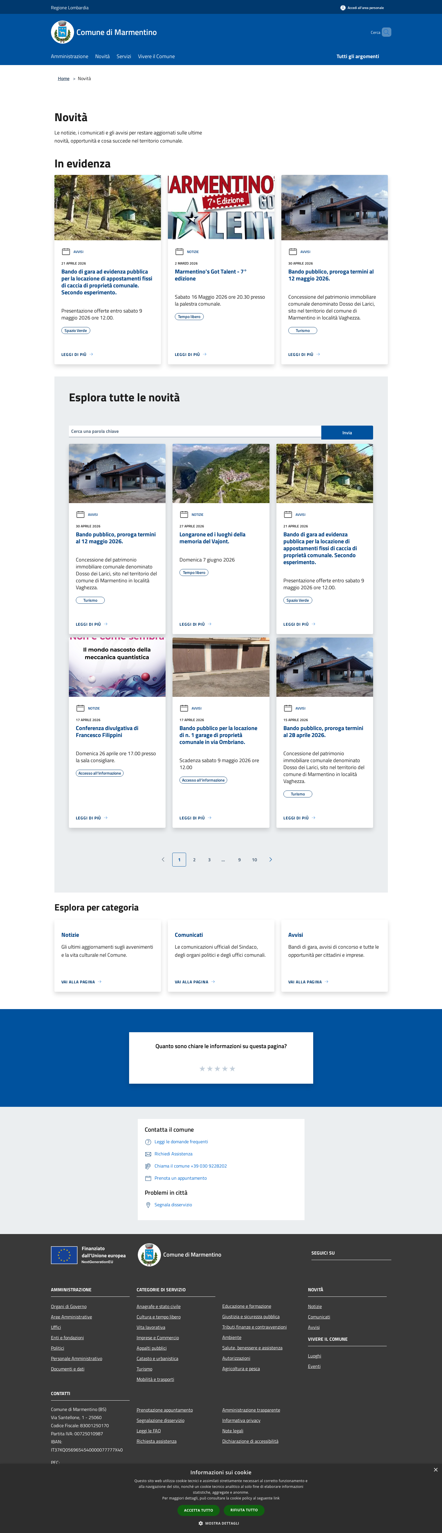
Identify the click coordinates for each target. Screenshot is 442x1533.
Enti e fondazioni (67, 1337)
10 (254, 859)
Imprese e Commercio (158, 1337)
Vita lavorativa (151, 1327)
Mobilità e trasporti (155, 1379)
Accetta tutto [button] (198, 1510)
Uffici (56, 1327)
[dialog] (221, 1498)
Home (63, 78)
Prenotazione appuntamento (165, 1409)
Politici (57, 1347)
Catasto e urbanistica (157, 1358)
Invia (347, 432)
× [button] (435, 1470)
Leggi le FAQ (149, 1430)
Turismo (144, 1368)
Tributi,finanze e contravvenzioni (254, 1326)
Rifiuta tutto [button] (244, 1510)
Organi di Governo (69, 1306)
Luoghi (314, 1355)
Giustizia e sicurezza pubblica (251, 1316)
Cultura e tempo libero (159, 1316)
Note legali (232, 1430)
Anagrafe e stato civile (159, 1306)
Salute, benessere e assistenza (252, 1347)
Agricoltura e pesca (241, 1368)
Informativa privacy (241, 1420)
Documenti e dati (68, 1368)
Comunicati (319, 1316)
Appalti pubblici (152, 1347)
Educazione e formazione (246, 1306)
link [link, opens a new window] (277, 1498)
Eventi (314, 1366)
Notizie (187, 251)
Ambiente (231, 1337)
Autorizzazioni (236, 1358)
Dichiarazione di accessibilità (250, 1441)
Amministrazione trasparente (251, 1409)
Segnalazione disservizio (160, 1420)
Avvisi (72, 251)
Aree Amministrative (71, 1316)
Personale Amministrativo (76, 1358)
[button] (221, 1523)
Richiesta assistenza (157, 1441)
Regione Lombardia (70, 7)
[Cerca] (384, 32)
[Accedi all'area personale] (362, 7)
